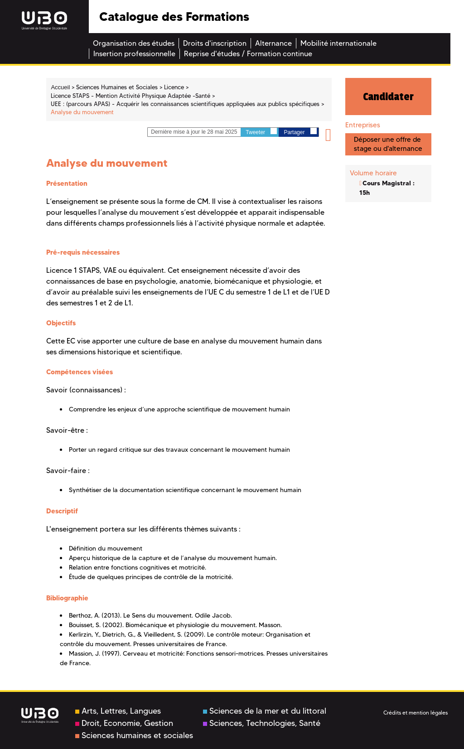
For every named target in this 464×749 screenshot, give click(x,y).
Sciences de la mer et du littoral (264, 711)
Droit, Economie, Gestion (124, 723)
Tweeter (261, 131)
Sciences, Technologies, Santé (261, 723)
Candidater (388, 96)
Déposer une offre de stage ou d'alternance (388, 143)
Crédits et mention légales (415, 712)
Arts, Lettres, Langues (118, 711)
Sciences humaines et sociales (134, 735)
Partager (300, 131)
